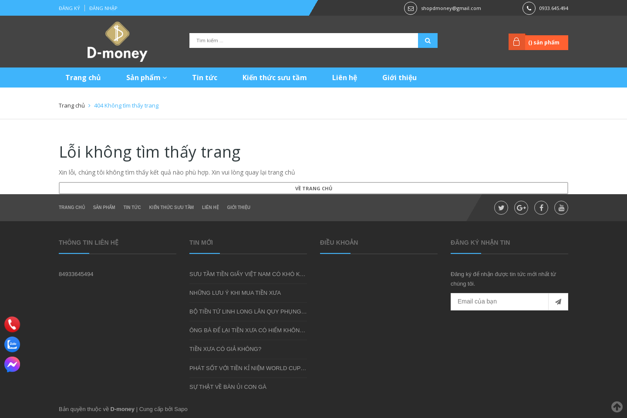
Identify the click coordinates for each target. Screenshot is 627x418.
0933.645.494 (553, 8)
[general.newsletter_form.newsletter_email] (509, 301)
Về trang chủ (313, 188)
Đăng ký (69, 8)
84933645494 (76, 274)
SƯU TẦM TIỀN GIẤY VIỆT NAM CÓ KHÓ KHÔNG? (254, 274)
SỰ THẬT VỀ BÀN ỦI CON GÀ (227, 387)
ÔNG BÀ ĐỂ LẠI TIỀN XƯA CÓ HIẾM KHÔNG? (248, 330)
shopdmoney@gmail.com (451, 8)
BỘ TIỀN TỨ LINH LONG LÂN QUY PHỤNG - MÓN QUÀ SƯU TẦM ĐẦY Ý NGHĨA (293, 311)
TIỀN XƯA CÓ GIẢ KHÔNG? (225, 349)
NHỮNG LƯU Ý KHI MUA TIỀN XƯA (235, 293)
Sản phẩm (146, 77)
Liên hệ (344, 77)
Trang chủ (83, 77)
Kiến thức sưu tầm (275, 77)
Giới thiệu (399, 77)
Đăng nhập (103, 8)
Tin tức (204, 77)
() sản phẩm (544, 42)
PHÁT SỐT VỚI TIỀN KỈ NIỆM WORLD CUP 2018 (252, 368)
